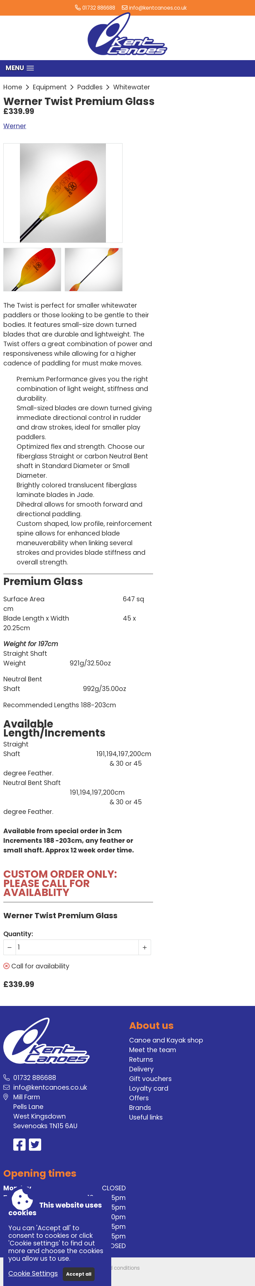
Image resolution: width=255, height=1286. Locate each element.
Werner (14, 126)
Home (12, 87)
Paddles (90, 87)
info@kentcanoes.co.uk (158, 7)
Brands (140, 1107)
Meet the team (152, 1049)
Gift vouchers (150, 1078)
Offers (139, 1098)
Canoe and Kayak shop (166, 1040)
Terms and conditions (113, 1267)
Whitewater (131, 87)
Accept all (78, 1274)
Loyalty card (148, 1088)
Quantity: (18, 934)
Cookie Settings (33, 1273)
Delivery (141, 1069)
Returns (141, 1059)
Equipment (50, 87)
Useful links (146, 1117)
